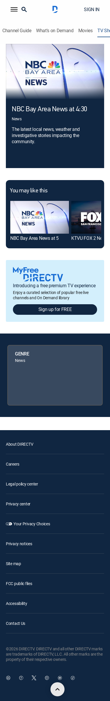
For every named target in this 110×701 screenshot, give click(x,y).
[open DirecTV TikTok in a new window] (72, 678)
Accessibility (16, 603)
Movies (85, 31)
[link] (39, 217)
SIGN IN (91, 9)
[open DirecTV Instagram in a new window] (47, 678)
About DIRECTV (19, 444)
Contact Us (15, 623)
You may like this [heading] (28, 191)
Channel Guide (16, 31)
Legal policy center (22, 484)
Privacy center (18, 504)
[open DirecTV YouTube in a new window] (59, 678)
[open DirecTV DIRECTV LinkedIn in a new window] (8, 678)
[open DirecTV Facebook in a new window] (21, 678)
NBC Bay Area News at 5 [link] (34, 238)
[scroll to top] (57, 689)
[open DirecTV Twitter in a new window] (34, 678)
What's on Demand (55, 31)
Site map (13, 563)
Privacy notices (19, 543)
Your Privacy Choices (31, 523)
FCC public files (19, 583)
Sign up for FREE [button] (55, 309)
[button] (14, 9)
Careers (12, 464)
